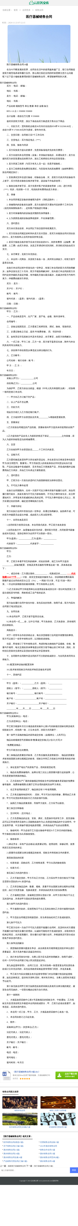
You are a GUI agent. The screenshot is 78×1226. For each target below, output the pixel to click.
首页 (16, 10)
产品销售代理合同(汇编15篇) (15, 1161)
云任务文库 (34, 1181)
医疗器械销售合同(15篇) (43, 1166)
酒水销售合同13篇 (47, 1154)
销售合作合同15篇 (47, 1150)
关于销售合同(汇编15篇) (13, 1146)
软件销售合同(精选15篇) (13, 1142)
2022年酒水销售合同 (48, 1146)
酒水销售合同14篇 (47, 1161)
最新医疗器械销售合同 (17, 1166)
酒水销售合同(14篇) (11, 1154)
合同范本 (26, 10)
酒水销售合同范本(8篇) (49, 1157)
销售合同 (39, 10)
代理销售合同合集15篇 (49, 1142)
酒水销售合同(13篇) (11, 1150)
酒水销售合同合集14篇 (12, 1157)
